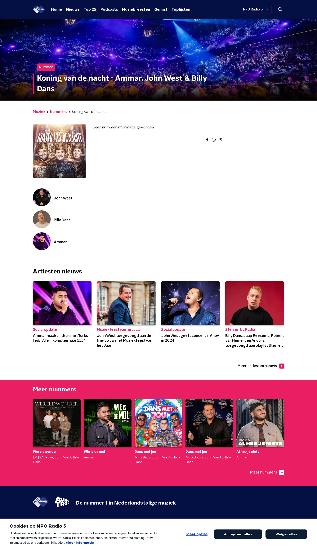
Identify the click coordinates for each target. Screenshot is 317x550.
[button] (280, 9)
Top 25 (90, 10)
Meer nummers (267, 472)
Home (56, 10)
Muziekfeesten (136, 10)
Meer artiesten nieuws (260, 366)
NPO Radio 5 (256, 9)
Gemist (161, 10)
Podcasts (109, 10)
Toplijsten (183, 10)
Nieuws (73, 10)
